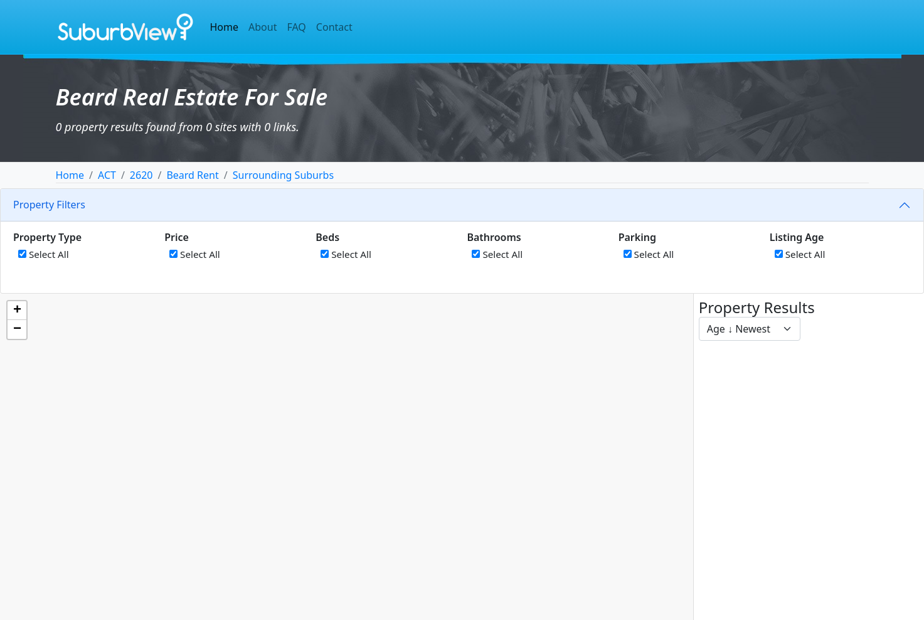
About (262, 27)
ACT (107, 175)
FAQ (296, 27)
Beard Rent (192, 175)
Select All (43, 254)
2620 (141, 175)
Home (224, 27)
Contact (334, 27)
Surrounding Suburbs (283, 175)
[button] (17, 310)
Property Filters (49, 204)
